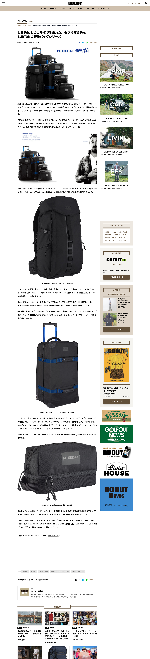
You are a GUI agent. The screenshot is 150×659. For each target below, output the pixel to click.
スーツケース (25, 573)
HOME (19, 28)
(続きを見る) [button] (72, 599)
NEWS (24, 28)
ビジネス (41, 573)
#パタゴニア (122, 242)
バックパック (60, 573)
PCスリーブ (33, 573)
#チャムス (114, 234)
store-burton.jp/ (54, 537)
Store (80, 11)
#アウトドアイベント (120, 237)
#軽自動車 (108, 237)
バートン (53, 573)
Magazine (92, 11)
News (39, 11)
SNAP (70, 11)
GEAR (31, 23)
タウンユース (81, 573)
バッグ (46, 573)
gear (29, 28)
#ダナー (107, 240)
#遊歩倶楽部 (123, 234)
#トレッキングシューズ (119, 240)
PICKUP (49, 11)
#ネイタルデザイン (111, 242)
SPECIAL (60, 11)
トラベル (74, 573)
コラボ (67, 573)
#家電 (107, 234)
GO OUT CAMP (108, 11)
